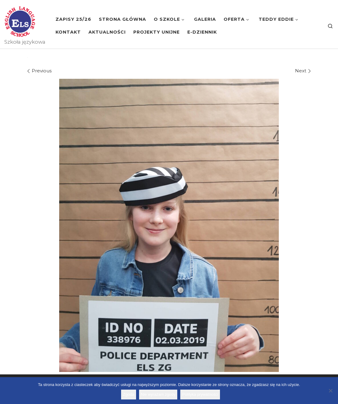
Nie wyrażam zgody (158, 394)
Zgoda (128, 394)
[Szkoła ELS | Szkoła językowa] (20, 20)
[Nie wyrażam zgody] (330, 391)
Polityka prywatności (200, 394)
